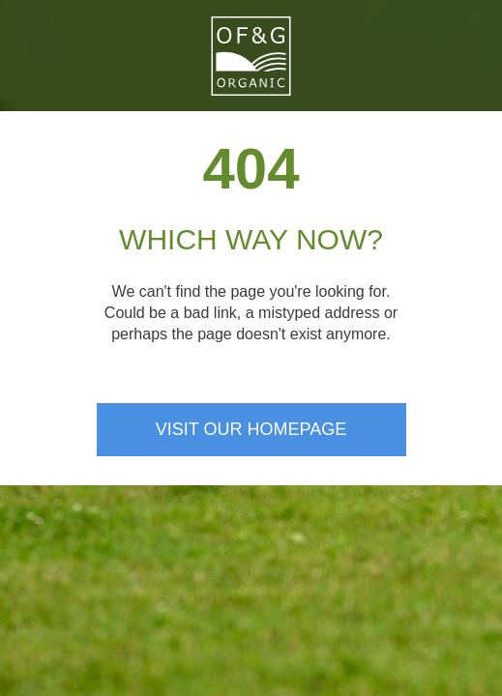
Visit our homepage (251, 429)
